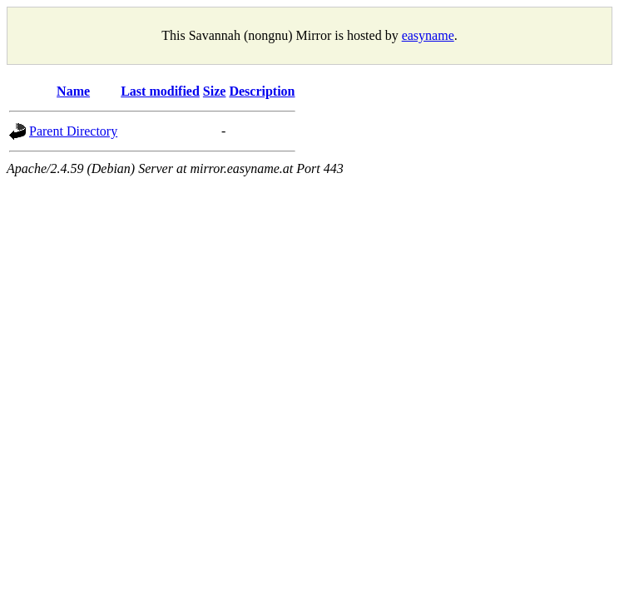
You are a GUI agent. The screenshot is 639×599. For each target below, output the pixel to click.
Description (262, 91)
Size (214, 91)
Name (73, 91)
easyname (428, 35)
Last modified (160, 91)
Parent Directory (73, 131)
